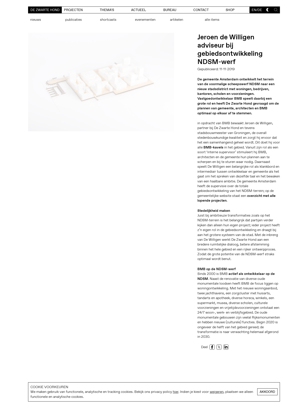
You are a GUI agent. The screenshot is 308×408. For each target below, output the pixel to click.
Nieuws (35, 19)
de (259, 10)
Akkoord (267, 392)
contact (201, 10)
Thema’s (107, 10)
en (254, 10)
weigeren (217, 391)
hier (175, 391)
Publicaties (73, 19)
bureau (169, 10)
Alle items (212, 19)
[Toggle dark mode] (268, 9)
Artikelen (176, 19)
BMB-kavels (213, 147)
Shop (230, 10)
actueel (138, 10)
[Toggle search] (276, 9)
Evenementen (145, 19)
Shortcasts (108, 19)
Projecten (73, 10)
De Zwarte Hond (45, 10)
